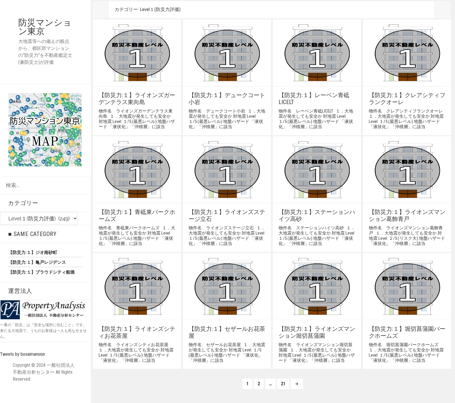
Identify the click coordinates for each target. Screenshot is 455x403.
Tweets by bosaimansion (22, 354)
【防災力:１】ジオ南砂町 (32, 252)
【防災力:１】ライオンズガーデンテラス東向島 (137, 99)
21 (283, 385)
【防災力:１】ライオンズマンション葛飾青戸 (407, 215)
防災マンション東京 (45, 26)
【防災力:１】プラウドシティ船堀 (41, 272)
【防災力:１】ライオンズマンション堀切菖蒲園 (317, 332)
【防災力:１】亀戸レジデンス (37, 262)
